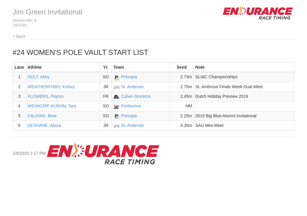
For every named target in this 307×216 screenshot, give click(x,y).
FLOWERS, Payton (46, 96)
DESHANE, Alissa (44, 125)
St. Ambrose (132, 86)
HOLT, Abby (39, 76)
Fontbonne (131, 106)
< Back (19, 36)
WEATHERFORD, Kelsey (51, 86)
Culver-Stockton (136, 96)
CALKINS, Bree (42, 115)
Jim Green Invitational (47, 12)
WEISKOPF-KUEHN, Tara (52, 106)
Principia (129, 76)
